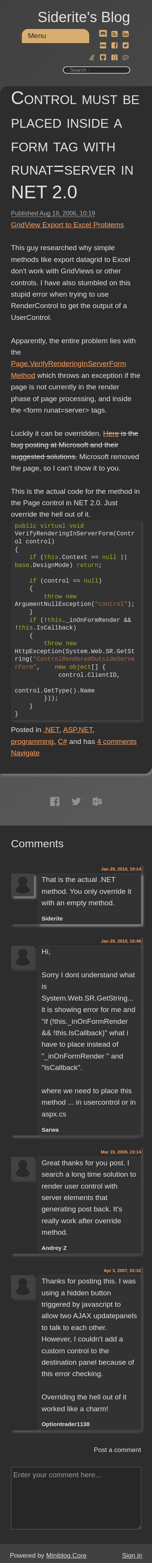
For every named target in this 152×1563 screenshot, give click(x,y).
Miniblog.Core (66, 1555)
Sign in (132, 1555)
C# (62, 741)
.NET (51, 730)
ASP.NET (78, 730)
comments (117, 741)
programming (32, 741)
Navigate (25, 753)
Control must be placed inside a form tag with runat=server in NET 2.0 (75, 145)
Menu (37, 36)
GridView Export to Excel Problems (67, 225)
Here (111, 433)
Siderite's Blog (84, 17)
